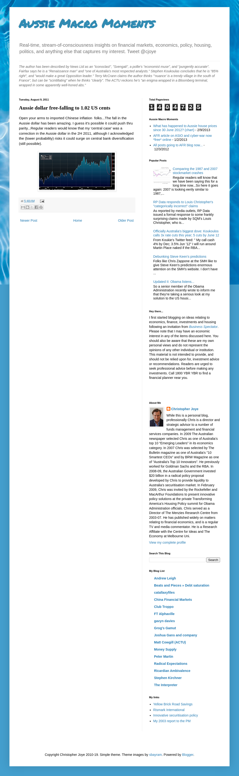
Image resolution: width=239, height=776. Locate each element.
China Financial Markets (173, 600)
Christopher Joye (185, 409)
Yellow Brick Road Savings (173, 704)
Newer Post (28, 220)
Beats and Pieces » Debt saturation (181, 585)
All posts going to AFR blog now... (178, 145)
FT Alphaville (164, 614)
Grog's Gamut (165, 628)
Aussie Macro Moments (86, 23)
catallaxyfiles (164, 592)
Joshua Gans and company (175, 635)
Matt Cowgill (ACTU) (170, 642)
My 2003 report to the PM (172, 721)
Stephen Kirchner (168, 678)
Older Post (126, 220)
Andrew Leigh (165, 578)
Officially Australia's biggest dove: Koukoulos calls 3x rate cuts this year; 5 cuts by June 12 (186, 233)
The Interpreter (165, 685)
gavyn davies (164, 621)
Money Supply (165, 649)
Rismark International (169, 710)
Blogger (187, 755)
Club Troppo (163, 607)
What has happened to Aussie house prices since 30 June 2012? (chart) (185, 128)
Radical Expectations (170, 664)
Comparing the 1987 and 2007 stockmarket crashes (195, 171)
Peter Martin (163, 656)
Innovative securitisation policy (175, 715)
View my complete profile (167, 542)
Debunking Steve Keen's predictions (179, 256)
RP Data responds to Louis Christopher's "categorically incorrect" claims (183, 204)
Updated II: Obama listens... (174, 282)
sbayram (155, 755)
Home (77, 220)
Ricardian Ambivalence (172, 671)
